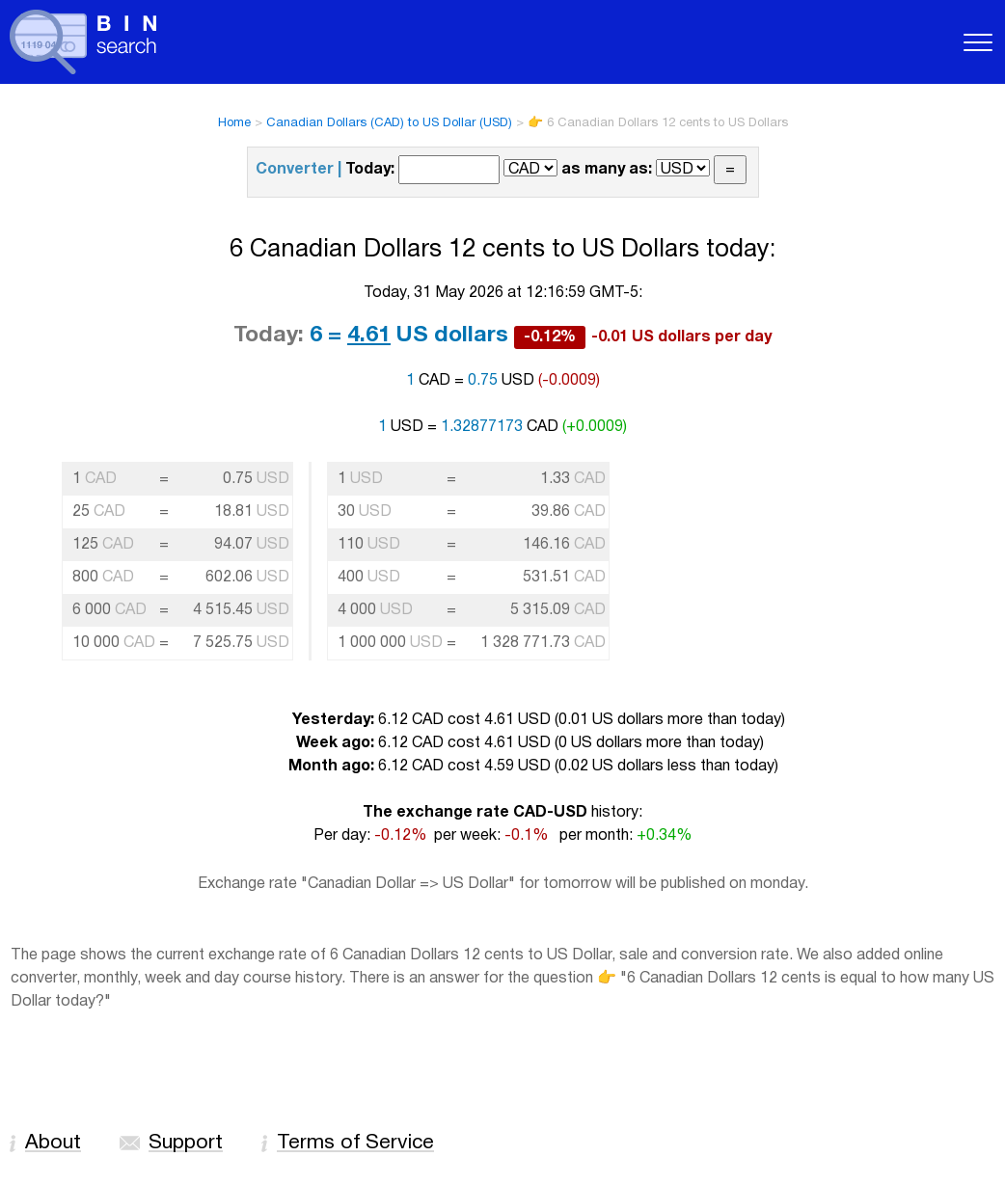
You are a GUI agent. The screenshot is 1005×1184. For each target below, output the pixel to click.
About (53, 1143)
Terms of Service (355, 1143)
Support (186, 1143)
